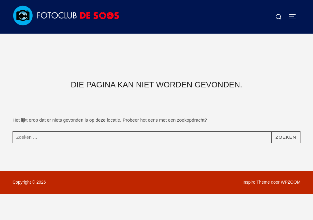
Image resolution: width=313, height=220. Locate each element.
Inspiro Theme (256, 148)
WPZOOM (291, 148)
